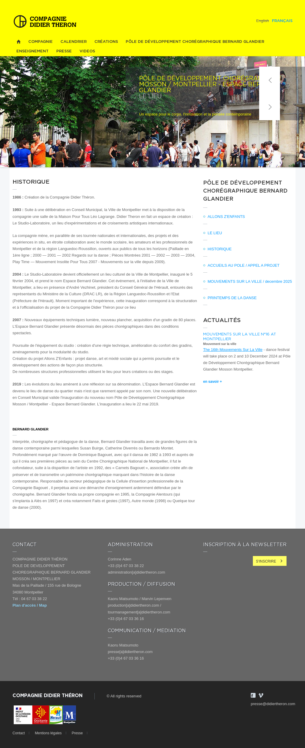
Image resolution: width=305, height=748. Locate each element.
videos (87, 51)
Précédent (269, 80)
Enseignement (32, 51)
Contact (19, 733)
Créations (106, 42)
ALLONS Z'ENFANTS (226, 216)
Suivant (269, 106)
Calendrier (73, 42)
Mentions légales (48, 733)
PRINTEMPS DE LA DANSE (232, 298)
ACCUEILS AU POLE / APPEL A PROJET (244, 265)
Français (282, 21)
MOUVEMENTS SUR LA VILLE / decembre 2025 (250, 281)
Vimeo (261, 695)
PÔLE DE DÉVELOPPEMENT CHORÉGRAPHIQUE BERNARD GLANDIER (195, 42)
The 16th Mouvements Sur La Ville (232, 349)
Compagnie (40, 42)
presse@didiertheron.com (273, 704)
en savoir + (212, 382)
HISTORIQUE (220, 249)
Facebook (253, 695)
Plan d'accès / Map (30, 605)
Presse (64, 51)
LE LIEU (215, 233)
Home (18, 42)
